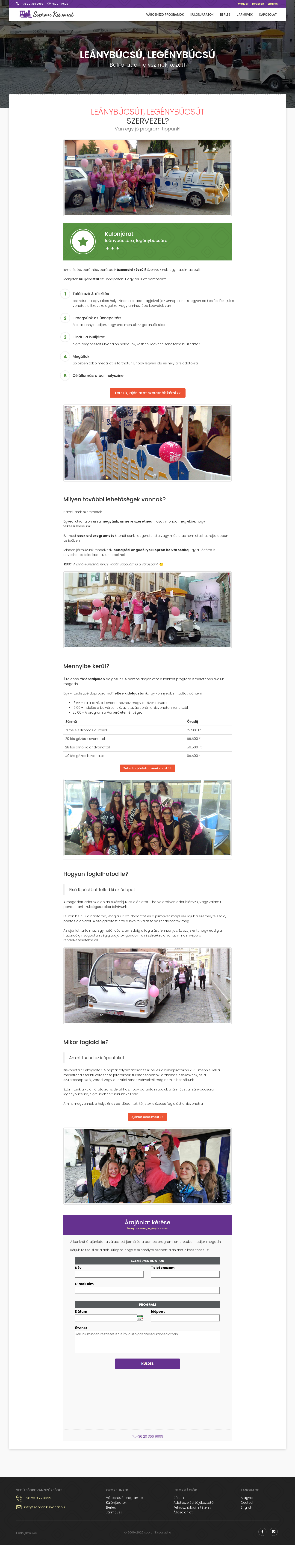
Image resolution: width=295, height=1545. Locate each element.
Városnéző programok (165, 14)
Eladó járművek (26, 1533)
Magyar (243, 4)
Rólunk (179, 1497)
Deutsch (258, 4)
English (273, 4)
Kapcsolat (268, 14)
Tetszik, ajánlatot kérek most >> (147, 768)
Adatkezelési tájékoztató (194, 1502)
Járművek (245, 14)
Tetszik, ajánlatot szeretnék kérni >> (147, 393)
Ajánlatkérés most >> (147, 1117)
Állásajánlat (183, 1512)
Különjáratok (201, 14)
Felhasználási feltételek (192, 1507)
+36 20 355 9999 (32, 4)
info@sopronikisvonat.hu (44, 1507)
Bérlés (225, 14)
